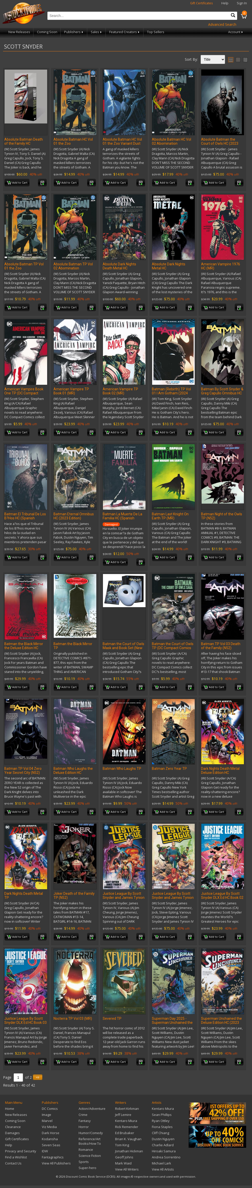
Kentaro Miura (126, 1120)
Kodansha (50, 1139)
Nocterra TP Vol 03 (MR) (72, 1018)
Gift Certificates (201, 3)
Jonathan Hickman (129, 1151)
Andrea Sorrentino (166, 1157)
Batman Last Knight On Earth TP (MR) (170, 516)
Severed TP (112, 1018)
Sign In (242, 3)
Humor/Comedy (91, 1133)
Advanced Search (222, 24)
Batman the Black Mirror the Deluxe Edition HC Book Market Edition (23, 648)
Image (46, 1114)
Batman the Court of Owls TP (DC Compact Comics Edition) (172, 648)
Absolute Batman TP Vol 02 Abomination (73, 266)
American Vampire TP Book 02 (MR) (120, 391)
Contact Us (13, 1163)
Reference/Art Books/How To (90, 1141)
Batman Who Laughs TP (122, 769)
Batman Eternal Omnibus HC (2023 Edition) (73, 516)
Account (236, 32)
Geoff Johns (124, 1157)
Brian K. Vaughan (128, 1139)
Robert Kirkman (127, 1108)
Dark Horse (50, 1133)
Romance (86, 1149)
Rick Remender (126, 1127)
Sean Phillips (162, 1114)
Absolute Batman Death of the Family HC (23, 141)
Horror (84, 1127)
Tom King (122, 1145)
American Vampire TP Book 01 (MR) (71, 391)
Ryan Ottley (161, 1120)
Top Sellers (155, 32)
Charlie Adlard (163, 1145)
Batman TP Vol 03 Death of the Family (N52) (220, 646)
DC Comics (50, 1108)
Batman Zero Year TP (169, 769)
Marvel (47, 1120)
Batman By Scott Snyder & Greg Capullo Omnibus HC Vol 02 (222, 393)
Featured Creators (124, 32)
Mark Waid (123, 1163)
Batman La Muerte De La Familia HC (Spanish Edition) (122, 518)
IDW (45, 1151)
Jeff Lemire (123, 1114)
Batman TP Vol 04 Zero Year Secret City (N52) (23, 771)
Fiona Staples (162, 1127)
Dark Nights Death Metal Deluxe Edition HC (220, 771)
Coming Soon (47, 32)
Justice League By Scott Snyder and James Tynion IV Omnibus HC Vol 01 (124, 898)
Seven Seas (51, 1145)
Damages (12, 1133)
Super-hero (87, 1167)
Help (224, 3)
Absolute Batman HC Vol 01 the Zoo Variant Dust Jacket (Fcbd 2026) (122, 143)
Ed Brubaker (124, 1133)
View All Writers (127, 1169)
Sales (96, 32)
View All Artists (163, 1169)
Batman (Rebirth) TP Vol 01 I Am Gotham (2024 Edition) (171, 393)
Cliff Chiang (160, 1133)
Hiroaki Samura (164, 1151)
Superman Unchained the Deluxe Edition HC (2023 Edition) (221, 1022)
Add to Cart (17, 183)
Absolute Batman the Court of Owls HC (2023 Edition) (219, 143)
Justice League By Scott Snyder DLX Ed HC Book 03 (25, 1020)
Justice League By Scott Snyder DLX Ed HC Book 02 (222, 896)
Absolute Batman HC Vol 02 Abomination (171, 141)
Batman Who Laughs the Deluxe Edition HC (73, 771)
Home (9, 1108)
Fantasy (85, 1120)
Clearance (13, 1127)
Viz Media (49, 1127)
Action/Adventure (92, 1108)
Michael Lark (161, 1163)
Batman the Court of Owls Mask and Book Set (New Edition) (123, 648)
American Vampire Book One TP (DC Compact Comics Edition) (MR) (23, 393)
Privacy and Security (20, 1151)
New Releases (19, 32)
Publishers (74, 32)
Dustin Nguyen (163, 1139)
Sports (84, 1161)
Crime (83, 1114)
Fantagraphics (53, 1157)
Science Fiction (90, 1155)
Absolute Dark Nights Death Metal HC (119, 266)
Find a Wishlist (16, 1157)
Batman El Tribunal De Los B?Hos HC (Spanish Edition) (25, 518)
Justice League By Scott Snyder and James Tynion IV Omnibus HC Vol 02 (173, 898)
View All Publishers (56, 1163)
